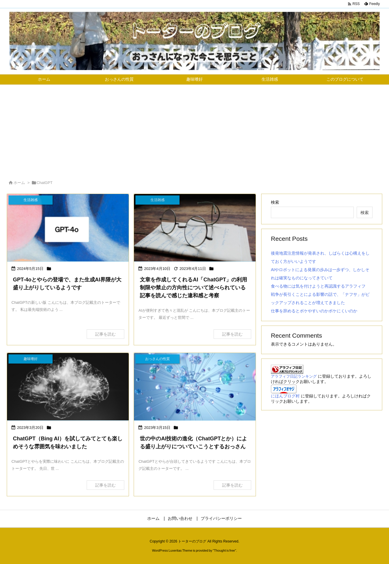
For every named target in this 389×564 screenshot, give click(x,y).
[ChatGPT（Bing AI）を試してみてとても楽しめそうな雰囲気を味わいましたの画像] (68, 387)
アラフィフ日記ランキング (294, 376)
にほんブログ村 (285, 396)
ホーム (19, 182)
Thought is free (224, 550)
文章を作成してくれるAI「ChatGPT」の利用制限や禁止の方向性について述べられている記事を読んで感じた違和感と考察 (193, 287)
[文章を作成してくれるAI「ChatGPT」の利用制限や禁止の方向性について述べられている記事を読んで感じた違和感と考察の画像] (195, 228)
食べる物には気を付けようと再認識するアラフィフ (318, 286)
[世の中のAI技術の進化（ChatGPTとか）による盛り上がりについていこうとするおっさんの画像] (195, 387)
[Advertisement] (194, 129)
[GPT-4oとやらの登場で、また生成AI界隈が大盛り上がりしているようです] (68, 228)
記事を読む (105, 334)
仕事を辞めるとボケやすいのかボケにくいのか (314, 310)
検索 (275, 202)
